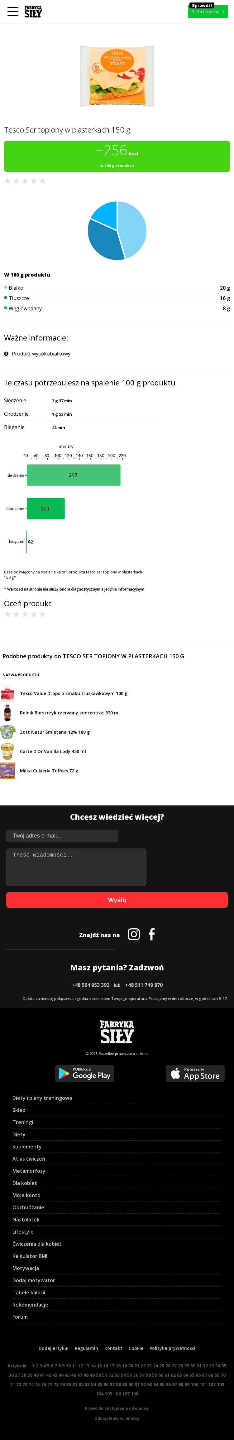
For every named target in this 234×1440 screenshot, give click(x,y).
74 (31, 1384)
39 (29, 1375)
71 (12, 1384)
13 (86, 1366)
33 (211, 1366)
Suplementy (27, 1146)
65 (191, 1375)
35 (224, 1366)
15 (99, 1366)
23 (149, 1366)
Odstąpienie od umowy (117, 1418)
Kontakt (113, 1348)
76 (43, 1384)
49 (92, 1375)
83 (87, 1384)
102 (212, 1384)
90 (130, 1384)
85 (99, 1384)
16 (105, 1366)
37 (17, 1375)
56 (135, 1375)
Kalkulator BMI (29, 1256)
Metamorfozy (28, 1170)
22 (143, 1366)
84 (93, 1384)
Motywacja (25, 1268)
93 (149, 1384)
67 (204, 1375)
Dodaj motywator (33, 1280)
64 (185, 1375)
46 (73, 1375)
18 (118, 1366)
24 (155, 1366)
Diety (19, 1134)
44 (61, 1375)
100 (194, 1384)
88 (118, 1384)
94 (155, 1384)
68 (210, 1375)
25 (161, 1366)
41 (42, 1375)
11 (74, 1366)
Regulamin (86, 1348)
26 (167, 1366)
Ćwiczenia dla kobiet (37, 1243)
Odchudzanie (28, 1207)
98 (180, 1384)
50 (98, 1375)
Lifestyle (23, 1231)
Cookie (136, 1348)
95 (162, 1384)
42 (48, 1375)
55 (129, 1375)
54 (123, 1375)
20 (130, 1366)
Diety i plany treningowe (42, 1097)
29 (186, 1366)
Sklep (19, 1110)
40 (36, 1375)
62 (173, 1375)
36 (11, 1375)
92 (143, 1384)
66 (198, 1375)
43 (54, 1375)
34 (217, 1366)
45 (67, 1375)
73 (24, 1384)
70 (223, 1375)
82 (81, 1384)
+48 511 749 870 (144, 985)
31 (199, 1366)
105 (108, 1394)
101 (203, 1384)
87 (112, 1384)
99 (186, 1384)
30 (192, 1366)
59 (154, 1375)
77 (49, 1384)
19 (124, 1366)
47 (79, 1375)
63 (179, 1375)
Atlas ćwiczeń (28, 1158)
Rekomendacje (30, 1304)
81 (74, 1384)
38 (23, 1375)
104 (99, 1394)
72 (18, 1384)
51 (104, 1375)
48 (86, 1375)
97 (174, 1384)
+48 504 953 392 (90, 985)
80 (68, 1384)
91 (137, 1384)
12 (80, 1366)
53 (117, 1375)
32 (205, 1366)
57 (142, 1375)
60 (160, 1375)
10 (68, 1366)
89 (124, 1384)
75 (37, 1384)
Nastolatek (26, 1219)
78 (56, 1384)
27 (174, 1366)
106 (117, 1394)
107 (126, 1394)
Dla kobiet (24, 1183)
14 (93, 1366)
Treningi (22, 1122)
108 (134, 1394)
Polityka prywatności (172, 1348)
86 (105, 1384)
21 (136, 1366)
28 (180, 1366)
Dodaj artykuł (54, 1348)
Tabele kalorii (28, 1292)
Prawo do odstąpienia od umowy (117, 1408)
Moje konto (26, 1195)
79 (62, 1384)
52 (110, 1375)
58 (148, 1375)
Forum (20, 1316)
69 (216, 1375)
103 (220, 1384)
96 (168, 1384)
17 (111, 1366)
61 (167, 1375)
